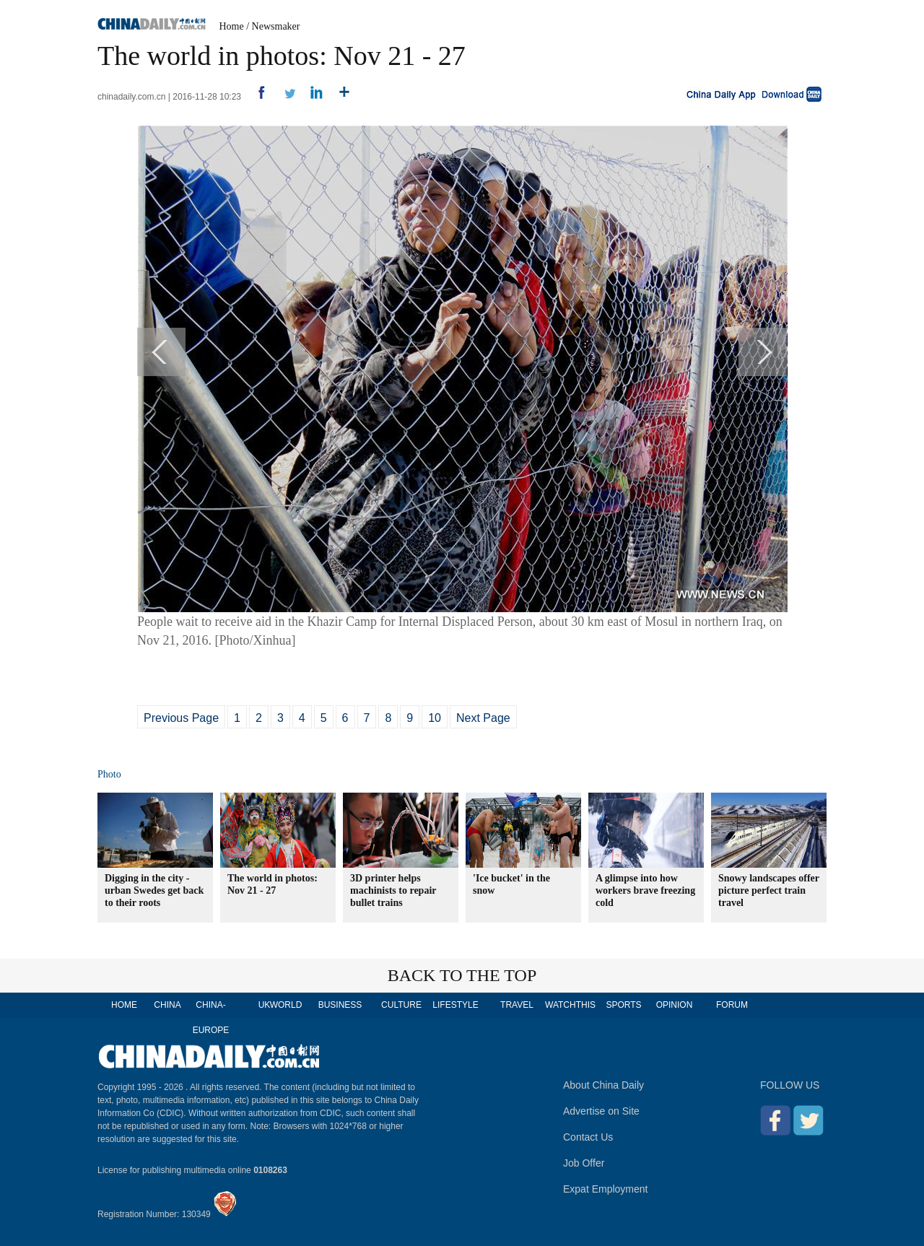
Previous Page (181, 718)
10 (434, 718)
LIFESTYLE (455, 1005)
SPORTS (623, 1005)
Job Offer (583, 1163)
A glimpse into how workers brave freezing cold (645, 890)
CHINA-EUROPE (211, 1017)
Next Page (483, 718)
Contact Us (588, 1137)
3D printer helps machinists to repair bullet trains (393, 890)
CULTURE (401, 1005)
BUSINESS (340, 1005)
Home (231, 26)
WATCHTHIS (570, 1005)
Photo (109, 774)
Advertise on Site (601, 1111)
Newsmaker (276, 26)
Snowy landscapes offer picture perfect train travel (768, 890)
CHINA (167, 1005)
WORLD (286, 1005)
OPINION (674, 1005)
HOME (124, 1005)
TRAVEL (516, 1005)
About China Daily (603, 1085)
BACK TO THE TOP (462, 975)
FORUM (732, 1005)
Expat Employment (605, 1189)
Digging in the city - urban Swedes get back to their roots (154, 890)
